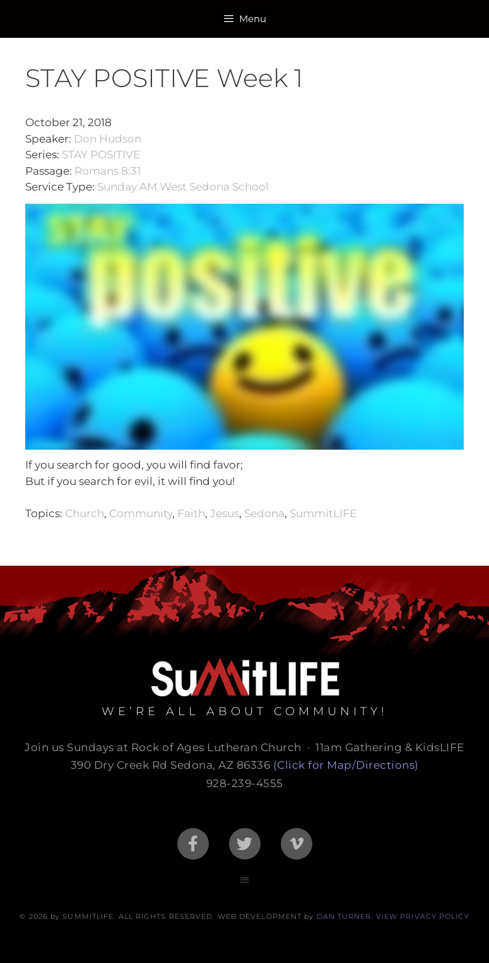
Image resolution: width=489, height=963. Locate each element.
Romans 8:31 (107, 171)
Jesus (224, 513)
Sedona (264, 513)
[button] (244, 879)
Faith (191, 513)
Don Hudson (107, 138)
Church (84, 513)
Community (140, 513)
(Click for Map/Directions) (346, 765)
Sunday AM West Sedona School (183, 186)
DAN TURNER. (345, 916)
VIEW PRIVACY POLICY (422, 916)
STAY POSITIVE (101, 154)
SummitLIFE (323, 513)
